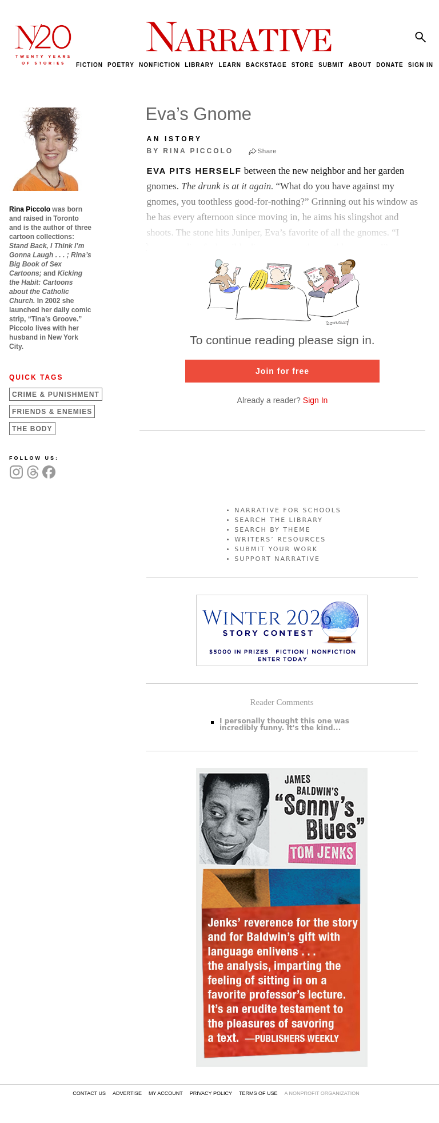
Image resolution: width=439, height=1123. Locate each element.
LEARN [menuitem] (229, 65)
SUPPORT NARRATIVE (277, 559)
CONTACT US (89, 1093)
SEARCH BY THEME (272, 529)
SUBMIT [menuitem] (331, 65)
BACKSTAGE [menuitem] (266, 65)
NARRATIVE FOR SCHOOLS (287, 510)
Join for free (282, 371)
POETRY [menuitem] (120, 65)
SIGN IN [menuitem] (420, 65)
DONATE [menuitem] (389, 65)
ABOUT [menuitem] (360, 65)
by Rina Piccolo (190, 151)
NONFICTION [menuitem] (159, 65)
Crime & (55, 395)
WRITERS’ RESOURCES (280, 539)
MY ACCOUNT (166, 1093)
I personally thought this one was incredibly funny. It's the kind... (284, 724)
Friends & (52, 412)
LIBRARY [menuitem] (199, 65)
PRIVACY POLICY (211, 1093)
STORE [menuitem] (303, 65)
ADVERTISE (127, 1093)
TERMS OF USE (258, 1093)
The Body (32, 429)
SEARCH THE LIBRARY (278, 520)
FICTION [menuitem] (89, 65)
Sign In (315, 400)
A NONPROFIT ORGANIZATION (321, 1093)
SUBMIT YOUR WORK (276, 549)
